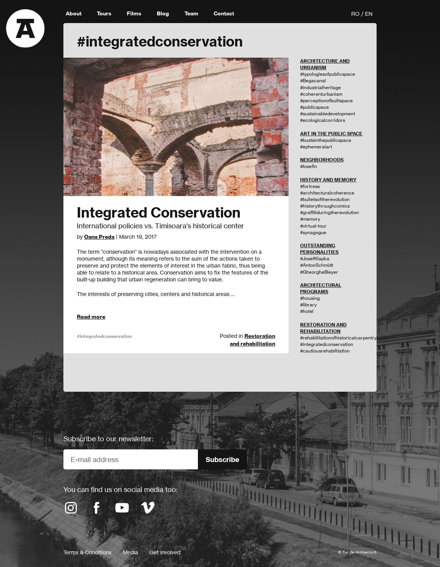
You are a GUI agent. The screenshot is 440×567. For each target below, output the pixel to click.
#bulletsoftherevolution (325, 199)
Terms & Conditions (87, 552)
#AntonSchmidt (316, 265)
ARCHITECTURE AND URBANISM (325, 64)
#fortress (310, 186)
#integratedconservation (104, 336)
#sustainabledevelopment (327, 113)
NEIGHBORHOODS (322, 160)
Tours (104, 13)
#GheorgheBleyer (319, 272)
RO (355, 13)
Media (130, 552)
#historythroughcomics (325, 206)
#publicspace (314, 107)
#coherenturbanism (321, 94)
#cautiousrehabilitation (325, 351)
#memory (310, 219)
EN (368, 13)
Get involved (164, 552)
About (73, 13)
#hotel (307, 311)
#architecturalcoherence (327, 193)
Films (134, 13)
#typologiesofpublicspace (327, 74)
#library (308, 305)
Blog (163, 13)
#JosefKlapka (314, 258)
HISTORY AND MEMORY (328, 180)
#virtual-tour (313, 226)
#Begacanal (313, 80)
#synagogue (313, 232)
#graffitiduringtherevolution (329, 212)
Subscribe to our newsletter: (108, 438)
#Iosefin (308, 166)
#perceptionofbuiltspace (326, 100)
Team (191, 13)
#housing (310, 298)
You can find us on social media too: (120, 489)
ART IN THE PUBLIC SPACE (331, 133)
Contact (224, 13)
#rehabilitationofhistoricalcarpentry (338, 338)
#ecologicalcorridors (322, 120)
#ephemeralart (316, 147)
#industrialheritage (320, 87)
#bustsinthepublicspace (325, 140)
